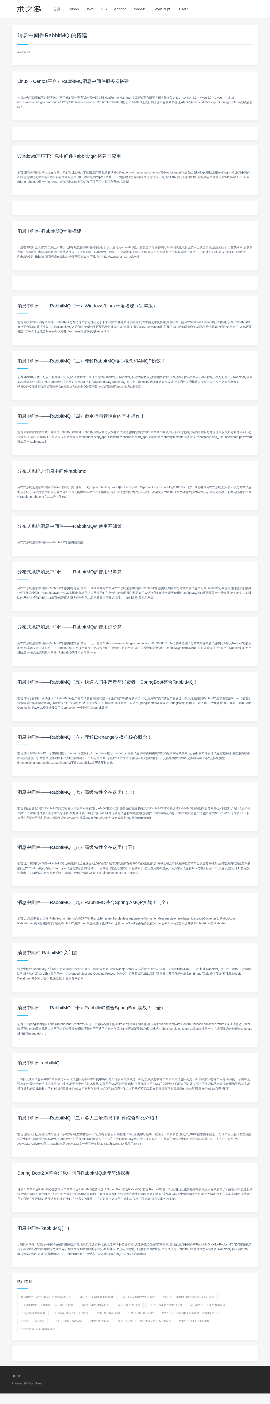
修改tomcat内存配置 (95, 1305)
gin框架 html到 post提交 (71, 1313)
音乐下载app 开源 (128, 1305)
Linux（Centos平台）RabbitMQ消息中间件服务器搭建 (73, 81)
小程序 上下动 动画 (32, 1321)
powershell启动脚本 (194, 1321)
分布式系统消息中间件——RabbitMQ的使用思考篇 (69, 571)
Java (90, 9)
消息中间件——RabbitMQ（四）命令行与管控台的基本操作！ (81, 416)
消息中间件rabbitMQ (38, 1062)
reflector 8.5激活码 (67, 1321)
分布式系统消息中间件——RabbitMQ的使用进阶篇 (69, 627)
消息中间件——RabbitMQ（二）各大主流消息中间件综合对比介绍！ (88, 1118)
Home (16, 1376)
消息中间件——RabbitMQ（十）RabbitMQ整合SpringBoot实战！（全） (91, 1007)
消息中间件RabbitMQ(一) (43, 1228)
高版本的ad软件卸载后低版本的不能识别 (46, 1297)
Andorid (120, 9)
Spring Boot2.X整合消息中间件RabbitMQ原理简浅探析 (73, 1173)
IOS (104, 9)
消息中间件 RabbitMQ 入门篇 (47, 952)
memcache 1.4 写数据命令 (207, 1305)
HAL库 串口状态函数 (141, 1313)
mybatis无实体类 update (97, 1297)
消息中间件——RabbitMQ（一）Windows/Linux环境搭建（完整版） (87, 305)
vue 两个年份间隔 (108, 1313)
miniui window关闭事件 (139, 1297)
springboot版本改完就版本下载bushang (190, 1313)
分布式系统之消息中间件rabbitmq (51, 471)
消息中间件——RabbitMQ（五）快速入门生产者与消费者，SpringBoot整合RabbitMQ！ (107, 682)
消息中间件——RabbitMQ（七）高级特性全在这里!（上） (77, 792)
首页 (57, 9)
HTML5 (183, 9)
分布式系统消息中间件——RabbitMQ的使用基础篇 (69, 526)
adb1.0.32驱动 (99, 1321)
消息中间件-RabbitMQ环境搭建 (49, 231)
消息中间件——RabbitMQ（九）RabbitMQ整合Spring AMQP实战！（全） (94, 902)
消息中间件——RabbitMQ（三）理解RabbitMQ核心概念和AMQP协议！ (91, 361)
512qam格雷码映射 (33, 1313)
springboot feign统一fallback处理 (47, 1305)
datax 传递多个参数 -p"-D (165, 1305)
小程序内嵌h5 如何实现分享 (38, 1329)
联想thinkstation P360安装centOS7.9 (143, 1321)
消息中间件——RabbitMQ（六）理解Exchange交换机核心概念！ (84, 737)
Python (73, 9)
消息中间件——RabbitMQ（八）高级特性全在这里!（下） (77, 847)
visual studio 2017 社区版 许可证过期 (188, 1297)
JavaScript (162, 9)
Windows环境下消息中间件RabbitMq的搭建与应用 (69, 156)
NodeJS (140, 9)
